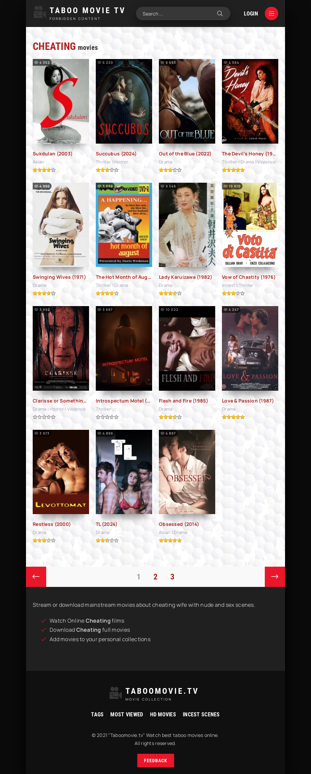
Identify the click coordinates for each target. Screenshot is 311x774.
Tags (97, 714)
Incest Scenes (201, 714)
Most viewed (126, 714)
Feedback (155, 760)
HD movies (163, 714)
